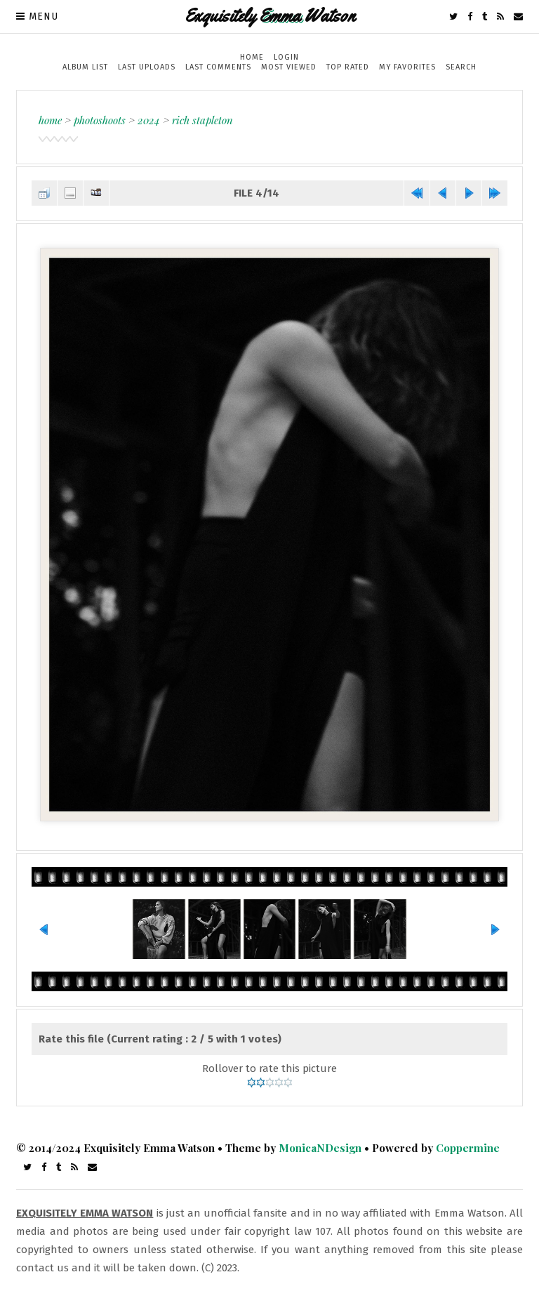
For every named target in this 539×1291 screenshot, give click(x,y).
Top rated (347, 67)
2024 (149, 120)
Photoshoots (100, 120)
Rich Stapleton (202, 120)
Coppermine (468, 1148)
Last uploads (146, 67)
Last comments (218, 67)
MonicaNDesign (320, 1148)
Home (252, 57)
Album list (85, 67)
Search (461, 67)
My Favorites (407, 67)
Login (286, 57)
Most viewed (289, 67)
